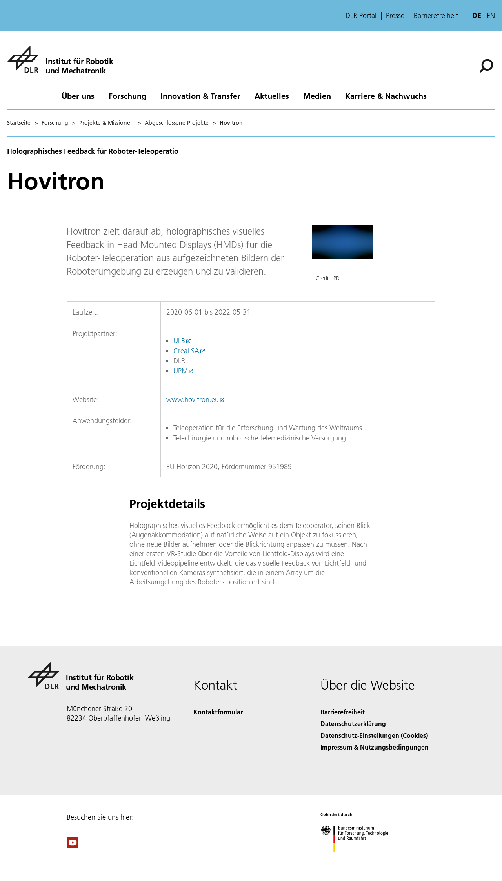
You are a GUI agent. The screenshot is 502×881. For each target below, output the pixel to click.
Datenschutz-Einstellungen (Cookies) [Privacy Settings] (374, 735)
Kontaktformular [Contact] (218, 712)
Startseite (19, 123)
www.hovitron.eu (192, 399)
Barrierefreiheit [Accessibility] (342, 712)
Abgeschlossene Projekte (177, 123)
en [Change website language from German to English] (491, 15)
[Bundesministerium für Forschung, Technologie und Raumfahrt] (359, 858)
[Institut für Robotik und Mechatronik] (60, 59)
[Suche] (486, 66)
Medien (317, 96)
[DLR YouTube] (72, 845)
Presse (395, 15)
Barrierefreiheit (436, 15)
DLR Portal (361, 15)
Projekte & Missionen (106, 123)
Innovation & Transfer (200, 96)
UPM (180, 370)
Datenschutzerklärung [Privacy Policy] (353, 723)
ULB (179, 340)
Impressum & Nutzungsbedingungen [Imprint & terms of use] (374, 747)
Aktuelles (272, 96)
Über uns (78, 96)
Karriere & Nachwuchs (386, 96)
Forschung (127, 96)
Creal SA (186, 350)
